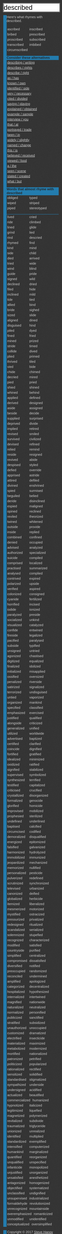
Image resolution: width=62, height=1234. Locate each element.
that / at (12, 124)
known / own (16, 83)
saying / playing (18, 104)
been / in (13, 135)
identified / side (18, 88)
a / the (12, 166)
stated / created (18, 176)
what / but (14, 181)
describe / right (18, 73)
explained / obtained (22, 109)
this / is (12, 150)
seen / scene (16, 171)
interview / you (17, 119)
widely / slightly (18, 140)
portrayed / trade (19, 129)
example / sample (20, 114)
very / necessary (19, 93)
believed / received (21, 155)
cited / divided (17, 98)
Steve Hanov (43, 1232)
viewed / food (17, 160)
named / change (19, 145)
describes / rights (19, 67)
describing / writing (21, 62)
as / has (13, 78)
